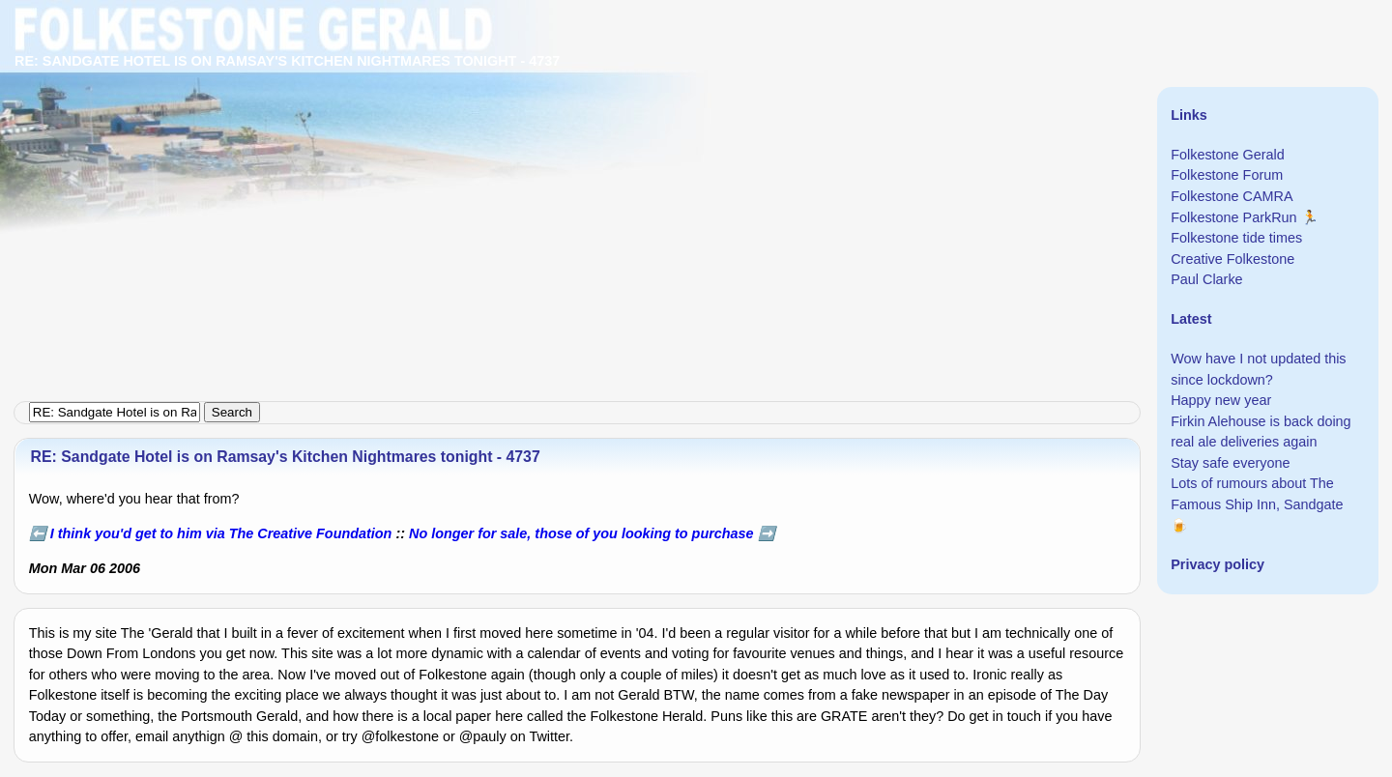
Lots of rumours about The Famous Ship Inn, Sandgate (1257, 493)
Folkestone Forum (1227, 175)
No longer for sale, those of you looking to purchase (581, 533)
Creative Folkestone (1232, 259)
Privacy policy (1217, 564)
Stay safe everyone (1230, 463)
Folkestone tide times (1236, 237)
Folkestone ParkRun (1233, 217)
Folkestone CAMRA (1231, 196)
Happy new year (1221, 400)
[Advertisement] (580, 135)
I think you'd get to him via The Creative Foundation (221, 533)
